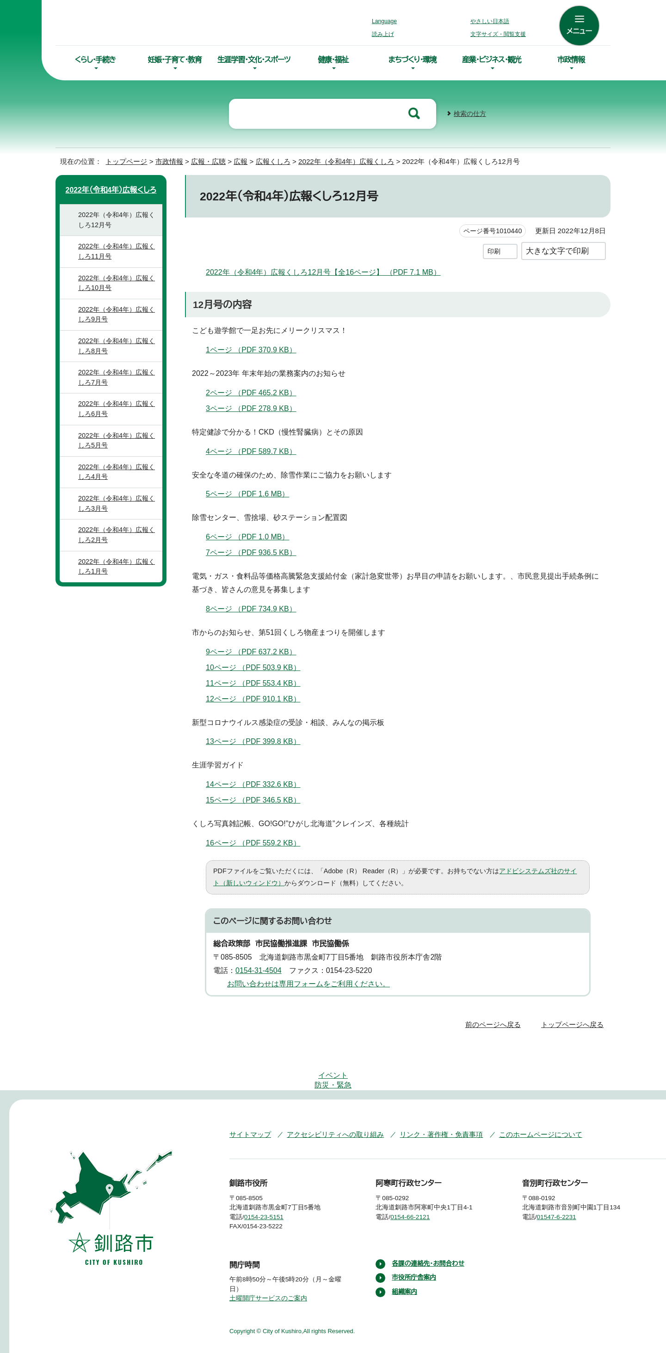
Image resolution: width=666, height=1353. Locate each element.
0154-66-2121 (417, 1188)
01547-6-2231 (564, 1188)
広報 (240, 160)
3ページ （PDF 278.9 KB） (257, 407)
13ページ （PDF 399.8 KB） (259, 740)
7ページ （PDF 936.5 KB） (257, 552)
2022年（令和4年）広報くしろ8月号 (119, 356)
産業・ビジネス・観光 (491, 59)
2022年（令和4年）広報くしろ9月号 (119, 324)
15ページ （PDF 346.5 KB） (259, 799)
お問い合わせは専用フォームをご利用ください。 (305, 982)
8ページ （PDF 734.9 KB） (257, 607)
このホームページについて (522, 1105)
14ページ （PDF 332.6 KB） (259, 783)
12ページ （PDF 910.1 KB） (258, 697)
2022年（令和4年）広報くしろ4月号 (119, 482)
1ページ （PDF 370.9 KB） (256, 348)
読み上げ (383, 34)
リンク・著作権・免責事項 (428, 1105)
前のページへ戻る (495, 1023)
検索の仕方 (470, 112)
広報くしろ (274, 160)
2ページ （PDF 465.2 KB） (257, 391)
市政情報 (571, 59)
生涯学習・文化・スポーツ (253, 59)
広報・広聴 (206, 160)
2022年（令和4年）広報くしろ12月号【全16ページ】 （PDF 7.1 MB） (324, 271)
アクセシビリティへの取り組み (329, 1105)
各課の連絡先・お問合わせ (429, 1235)
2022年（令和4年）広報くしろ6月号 (119, 419)
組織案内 (405, 1263)
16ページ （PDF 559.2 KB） (259, 842)
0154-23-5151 (271, 1188)
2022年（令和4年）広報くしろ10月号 (119, 293)
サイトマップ (248, 1105)
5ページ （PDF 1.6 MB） (251, 493)
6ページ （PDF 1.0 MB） (251, 536)
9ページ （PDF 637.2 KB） (257, 650)
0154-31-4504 (262, 969)
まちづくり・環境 (412, 59)
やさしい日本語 (490, 21)
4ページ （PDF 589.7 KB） (257, 450)
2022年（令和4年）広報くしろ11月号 (119, 261)
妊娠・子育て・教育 (174, 59)
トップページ (122, 160)
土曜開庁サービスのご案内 (267, 1270)
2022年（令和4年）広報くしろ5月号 (119, 450)
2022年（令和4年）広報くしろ (348, 160)
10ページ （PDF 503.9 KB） (259, 666)
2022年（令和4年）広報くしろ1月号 (119, 576)
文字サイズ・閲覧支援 (497, 34)
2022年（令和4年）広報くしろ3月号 (119, 513)
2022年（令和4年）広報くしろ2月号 (119, 545)
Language (386, 21)
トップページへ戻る (574, 1023)
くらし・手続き (95, 59)
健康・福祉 (333, 59)
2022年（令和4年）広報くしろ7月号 (119, 387)
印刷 (493, 250)
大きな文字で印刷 (557, 250)
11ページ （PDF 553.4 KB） (258, 682)
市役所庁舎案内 (414, 1249)
